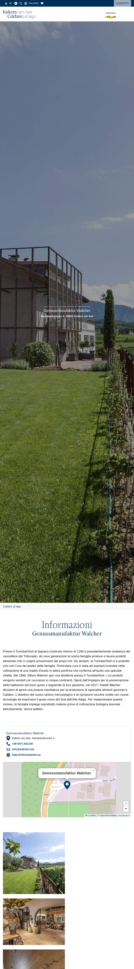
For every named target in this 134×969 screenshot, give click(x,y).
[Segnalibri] (51, 3)
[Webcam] (15, 3)
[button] (67, 785)
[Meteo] (4, 3)
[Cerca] (30, 3)
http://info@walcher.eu (26, 754)
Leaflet (90, 815)
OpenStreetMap (108, 815)
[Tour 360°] (19, 3)
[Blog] (25, 3)
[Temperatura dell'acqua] (10, 3)
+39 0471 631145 (22, 743)
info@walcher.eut (23, 749)
